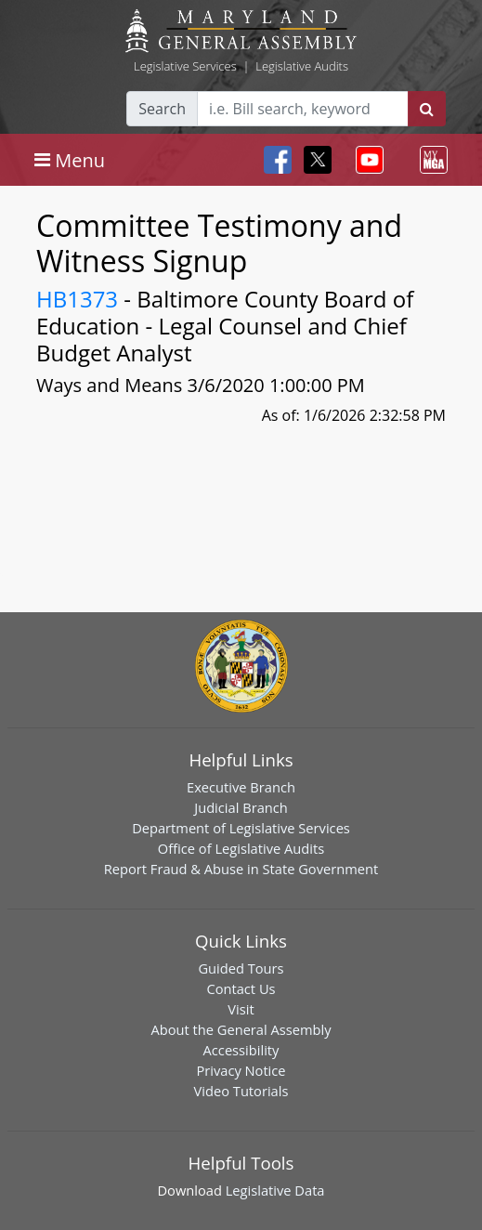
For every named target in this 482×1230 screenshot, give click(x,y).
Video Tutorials (241, 1090)
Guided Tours (240, 968)
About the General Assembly (240, 1029)
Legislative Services (185, 66)
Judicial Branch (241, 807)
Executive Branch (241, 787)
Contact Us (240, 988)
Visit (241, 1009)
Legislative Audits (301, 66)
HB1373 (77, 298)
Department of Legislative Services (241, 827)
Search (162, 108)
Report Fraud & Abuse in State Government (241, 868)
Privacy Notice (240, 1070)
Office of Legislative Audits (241, 848)
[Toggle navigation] (69, 160)
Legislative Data (275, 1190)
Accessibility (241, 1049)
